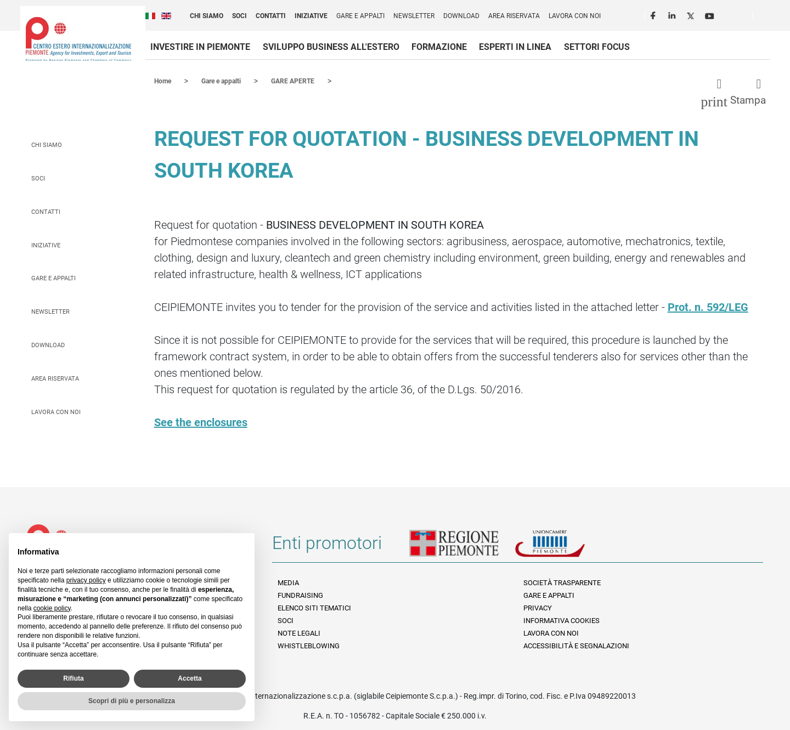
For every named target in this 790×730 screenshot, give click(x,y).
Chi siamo (206, 16)
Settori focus (597, 47)
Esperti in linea (515, 47)
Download (461, 16)
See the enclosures (200, 421)
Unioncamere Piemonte (565, 546)
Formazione (439, 47)
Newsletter (414, 16)
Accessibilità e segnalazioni (576, 645)
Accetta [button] (189, 678)
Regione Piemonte (462, 546)
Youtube (710, 14)
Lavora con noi (575, 16)
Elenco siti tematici (314, 607)
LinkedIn (673, 14)
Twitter (691, 14)
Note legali (299, 633)
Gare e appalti (360, 16)
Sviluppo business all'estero (331, 47)
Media (288, 582)
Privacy (537, 607)
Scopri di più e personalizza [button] (131, 701)
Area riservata (514, 16)
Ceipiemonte (78, 39)
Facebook (654, 14)
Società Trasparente (562, 582)
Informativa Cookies (561, 620)
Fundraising (300, 595)
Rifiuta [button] (73, 678)
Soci (239, 16)
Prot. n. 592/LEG (708, 306)
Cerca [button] (765, 17)
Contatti (271, 16)
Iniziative (311, 16)
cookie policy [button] (52, 608)
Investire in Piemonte (200, 47)
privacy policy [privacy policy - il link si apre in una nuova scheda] (86, 580)
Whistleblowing (309, 645)
